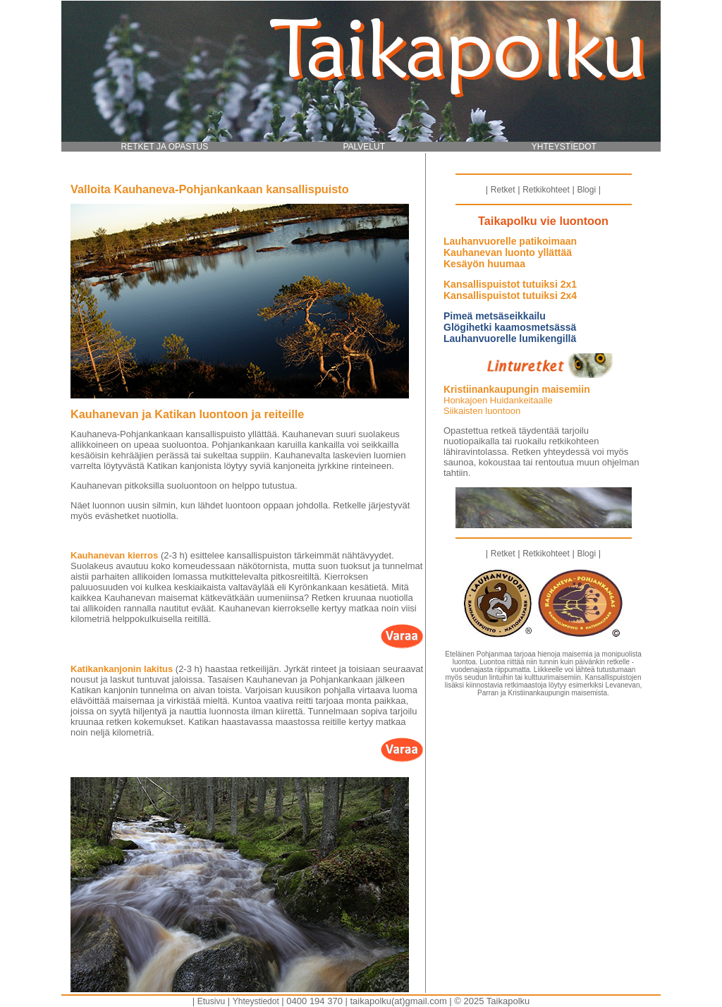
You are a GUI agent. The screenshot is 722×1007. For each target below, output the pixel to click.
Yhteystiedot (256, 1001)
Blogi (586, 190)
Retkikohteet (546, 190)
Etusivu (211, 1001)
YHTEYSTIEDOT (564, 147)
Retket (503, 190)
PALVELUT (364, 147)
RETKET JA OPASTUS (165, 147)
